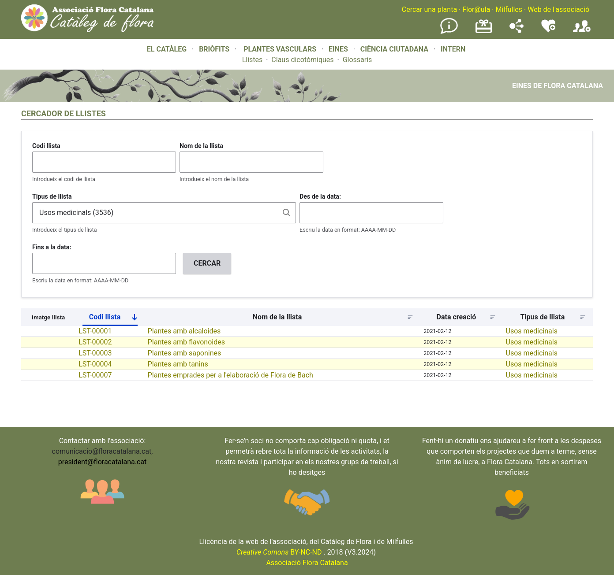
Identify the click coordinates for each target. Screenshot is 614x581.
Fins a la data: (51, 247)
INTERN (453, 49)
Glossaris (357, 60)
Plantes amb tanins (178, 364)
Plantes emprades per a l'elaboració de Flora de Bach (230, 375)
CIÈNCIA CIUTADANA (394, 49)
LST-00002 (95, 342)
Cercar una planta (429, 9)
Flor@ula (476, 9)
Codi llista (46, 145)
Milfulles (508, 9)
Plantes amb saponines (184, 353)
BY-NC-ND (279, 552)
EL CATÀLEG (167, 49)
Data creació (456, 317)
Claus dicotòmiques (302, 60)
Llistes (252, 60)
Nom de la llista (201, 145)
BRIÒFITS (215, 49)
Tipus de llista (52, 196)
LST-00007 (95, 375)
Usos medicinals (532, 331)
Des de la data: (320, 196)
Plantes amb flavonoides (186, 342)
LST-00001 (95, 331)
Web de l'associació (558, 9)
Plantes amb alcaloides (184, 331)
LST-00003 (95, 353)
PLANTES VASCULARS (279, 49)
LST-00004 (95, 364)
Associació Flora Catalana (307, 563)
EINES (338, 49)
